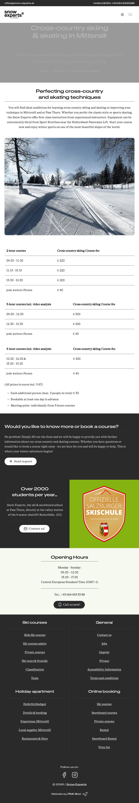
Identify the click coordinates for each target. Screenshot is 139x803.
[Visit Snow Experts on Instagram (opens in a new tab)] (75, 775)
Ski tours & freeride (35, 661)
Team (34, 678)
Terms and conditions (104, 678)
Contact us (104, 635)
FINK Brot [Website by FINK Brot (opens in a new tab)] (78, 794)
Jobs (104, 643)
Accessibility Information (104, 669)
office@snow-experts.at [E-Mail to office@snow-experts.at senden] (19, 3)
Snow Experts (76, 784)
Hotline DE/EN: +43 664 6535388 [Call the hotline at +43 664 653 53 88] (113, 3)
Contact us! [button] (34, 529)
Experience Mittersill (34, 721)
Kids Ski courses (34, 635)
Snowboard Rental (104, 738)
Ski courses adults (34, 643)
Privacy (104, 661)
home (43, 71)
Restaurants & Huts (35, 738)
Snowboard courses (104, 713)
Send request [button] (20, 461)
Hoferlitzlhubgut (34, 704)
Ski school (60, 71)
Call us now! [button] (69, 604)
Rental (104, 730)
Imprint (104, 652)
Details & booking (35, 713)
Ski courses (104, 704)
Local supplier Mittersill (35, 730)
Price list (104, 747)
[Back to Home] (14, 14)
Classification (35, 669)
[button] (122, 14)
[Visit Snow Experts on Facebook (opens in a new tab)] (64, 775)
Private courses (35, 652)
